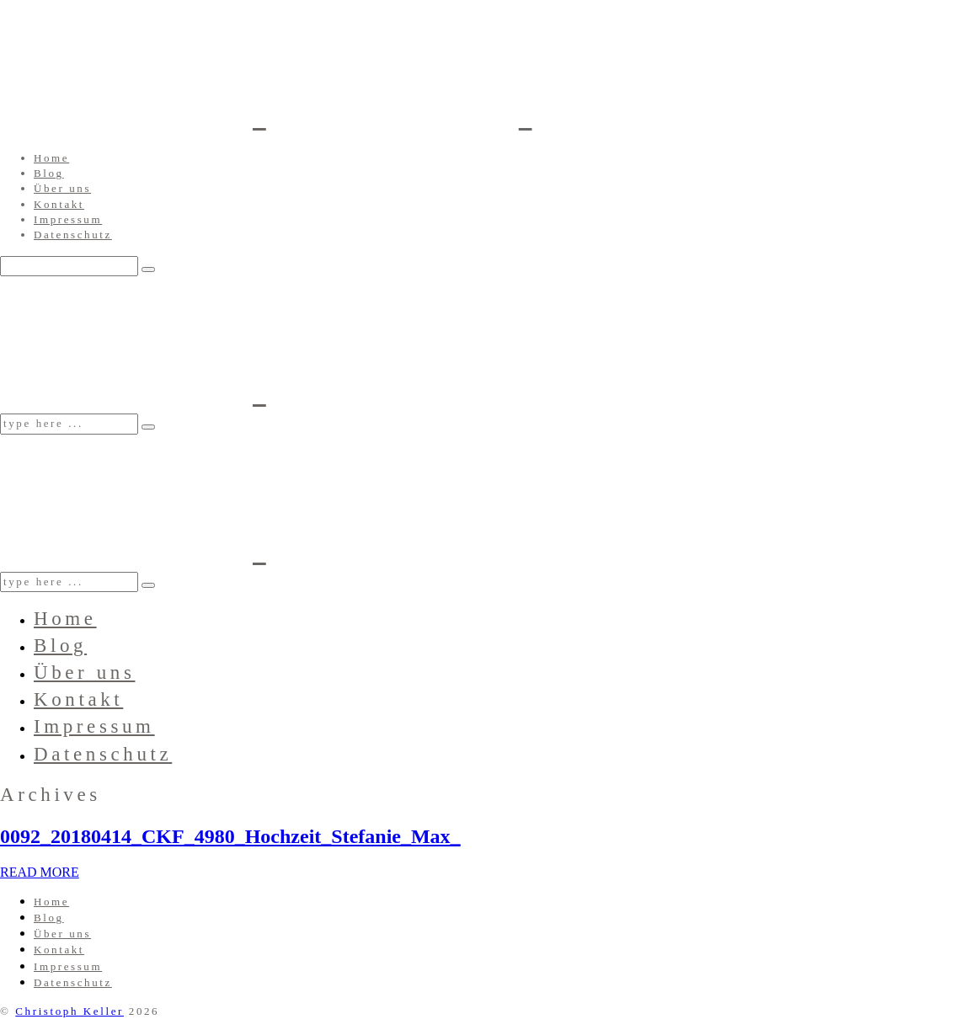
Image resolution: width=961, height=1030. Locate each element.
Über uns (62, 188)
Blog (49, 173)
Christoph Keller (69, 1011)
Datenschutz (73, 234)
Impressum (68, 219)
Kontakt (59, 204)
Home (51, 158)
